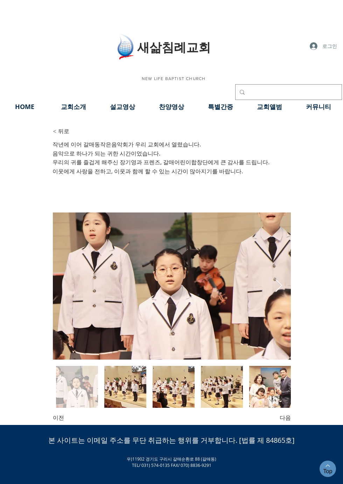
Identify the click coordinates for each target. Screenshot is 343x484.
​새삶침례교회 (174, 46)
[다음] (273, 418)
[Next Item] (279, 286)
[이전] (76, 418)
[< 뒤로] (76, 131)
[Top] (328, 469)
